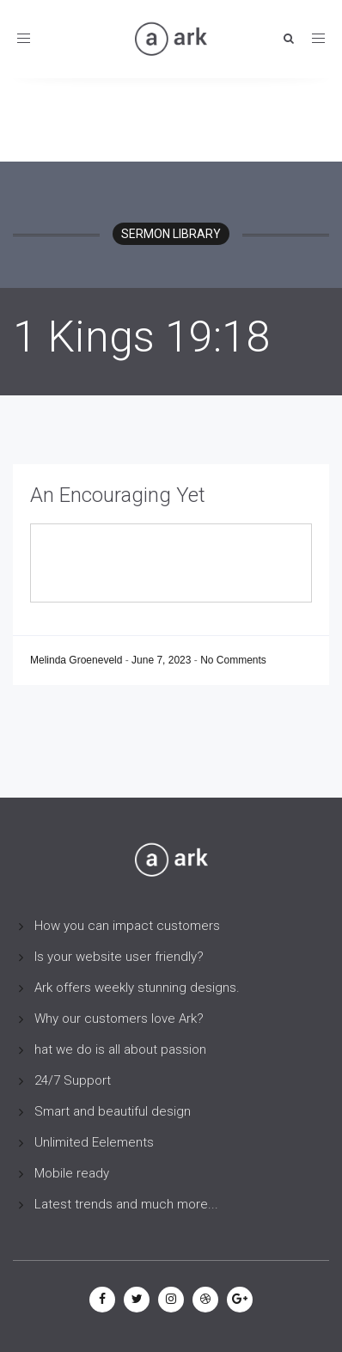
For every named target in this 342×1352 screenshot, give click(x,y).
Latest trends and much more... (126, 1204)
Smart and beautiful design (112, 1111)
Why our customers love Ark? (119, 1018)
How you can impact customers (127, 925)
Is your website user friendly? (119, 956)
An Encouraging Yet (117, 495)
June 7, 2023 (162, 660)
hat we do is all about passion (120, 1049)
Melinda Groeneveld (77, 660)
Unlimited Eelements (94, 1142)
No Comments (233, 660)
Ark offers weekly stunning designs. (137, 987)
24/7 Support (72, 1080)
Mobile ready (71, 1173)
